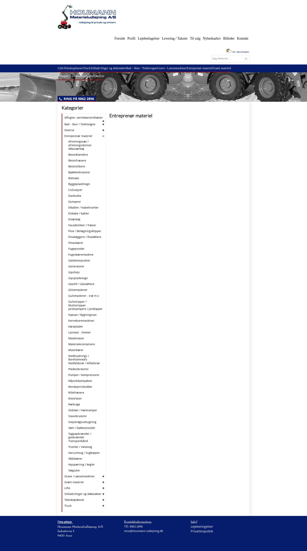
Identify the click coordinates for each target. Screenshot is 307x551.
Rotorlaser (75, 398)
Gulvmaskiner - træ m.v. (83, 296)
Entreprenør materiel (209, 68)
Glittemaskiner (78, 290)
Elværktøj (74, 219)
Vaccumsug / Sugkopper (84, 453)
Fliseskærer (75, 243)
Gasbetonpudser (79, 260)
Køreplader (75, 326)
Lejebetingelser (149, 38)
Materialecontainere (81, 344)
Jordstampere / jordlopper (85, 309)
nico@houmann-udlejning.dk (143, 531)
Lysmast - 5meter (79, 332)
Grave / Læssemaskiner (179, 68)
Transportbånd (78, 441)
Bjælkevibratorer (79, 172)
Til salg (195, 38)
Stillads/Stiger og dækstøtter (113, 68)
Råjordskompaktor (80, 381)
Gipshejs (74, 272)
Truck (90, 68)
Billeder (229, 38)
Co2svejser (75, 190)
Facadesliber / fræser (82, 225)
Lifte (61, 68)
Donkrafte (74, 196)
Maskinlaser (76, 338)
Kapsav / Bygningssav (82, 315)
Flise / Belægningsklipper (84, 231)
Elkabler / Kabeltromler (83, 207)
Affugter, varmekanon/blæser (76, 76)
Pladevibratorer (78, 369)
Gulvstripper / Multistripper (77, 303)
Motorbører (75, 350)
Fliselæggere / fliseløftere (84, 237)
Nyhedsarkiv (212, 38)
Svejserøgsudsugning (82, 422)
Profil (131, 38)
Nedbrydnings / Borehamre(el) (78, 357)
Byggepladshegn (79, 184)
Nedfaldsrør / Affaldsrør (84, 363)
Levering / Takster (175, 38)
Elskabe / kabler (78, 213)
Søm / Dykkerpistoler (81, 428)
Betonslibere (76, 166)
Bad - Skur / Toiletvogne (148, 68)
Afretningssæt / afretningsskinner (80, 143)
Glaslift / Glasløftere (81, 284)
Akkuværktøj (76, 149)
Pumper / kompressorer (83, 375)
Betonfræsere (77, 160)
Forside (120, 38)
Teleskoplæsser (75, 68)
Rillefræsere (76, 392)
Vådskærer (75, 458)
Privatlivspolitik (202, 531)
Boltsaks (73, 178)
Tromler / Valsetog (80, 447)
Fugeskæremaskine (80, 254)
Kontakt (242, 38)
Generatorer (76, 266)
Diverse (101, 76)
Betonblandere (78, 154)
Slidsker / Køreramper (82, 410)
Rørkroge (74, 404)
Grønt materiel (233, 68)
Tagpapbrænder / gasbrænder (79, 435)
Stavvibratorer (77, 416)
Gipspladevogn (78, 278)
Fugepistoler (76, 249)
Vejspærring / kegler (81, 464)
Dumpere (74, 201)
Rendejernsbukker (80, 387)
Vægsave (74, 470)
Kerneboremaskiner (81, 320)
